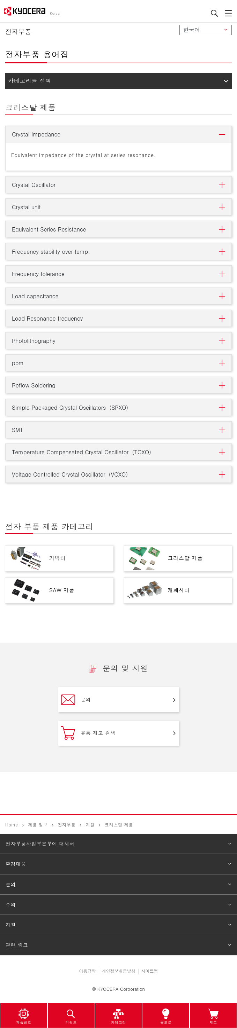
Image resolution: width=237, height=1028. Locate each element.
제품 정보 (38, 824)
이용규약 (87, 971)
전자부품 (66, 824)
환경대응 (16, 863)
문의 (76, 700)
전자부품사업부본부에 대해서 (40, 843)
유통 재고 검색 (88, 733)
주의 (11, 904)
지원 (90, 824)
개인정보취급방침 (118, 971)
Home (11, 824)
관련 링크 (17, 944)
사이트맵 (149, 971)
